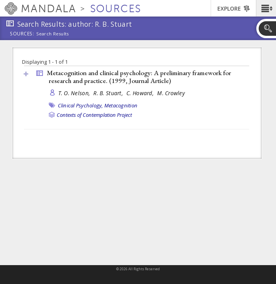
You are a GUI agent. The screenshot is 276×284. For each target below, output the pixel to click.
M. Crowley (171, 93)
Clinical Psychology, (80, 105)
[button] (266, 8)
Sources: (22, 34)
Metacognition (120, 105)
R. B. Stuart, (108, 93)
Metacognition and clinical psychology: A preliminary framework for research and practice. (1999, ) (139, 76)
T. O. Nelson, (75, 93)
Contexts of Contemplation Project (94, 114)
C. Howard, (140, 93)
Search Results (52, 34)
